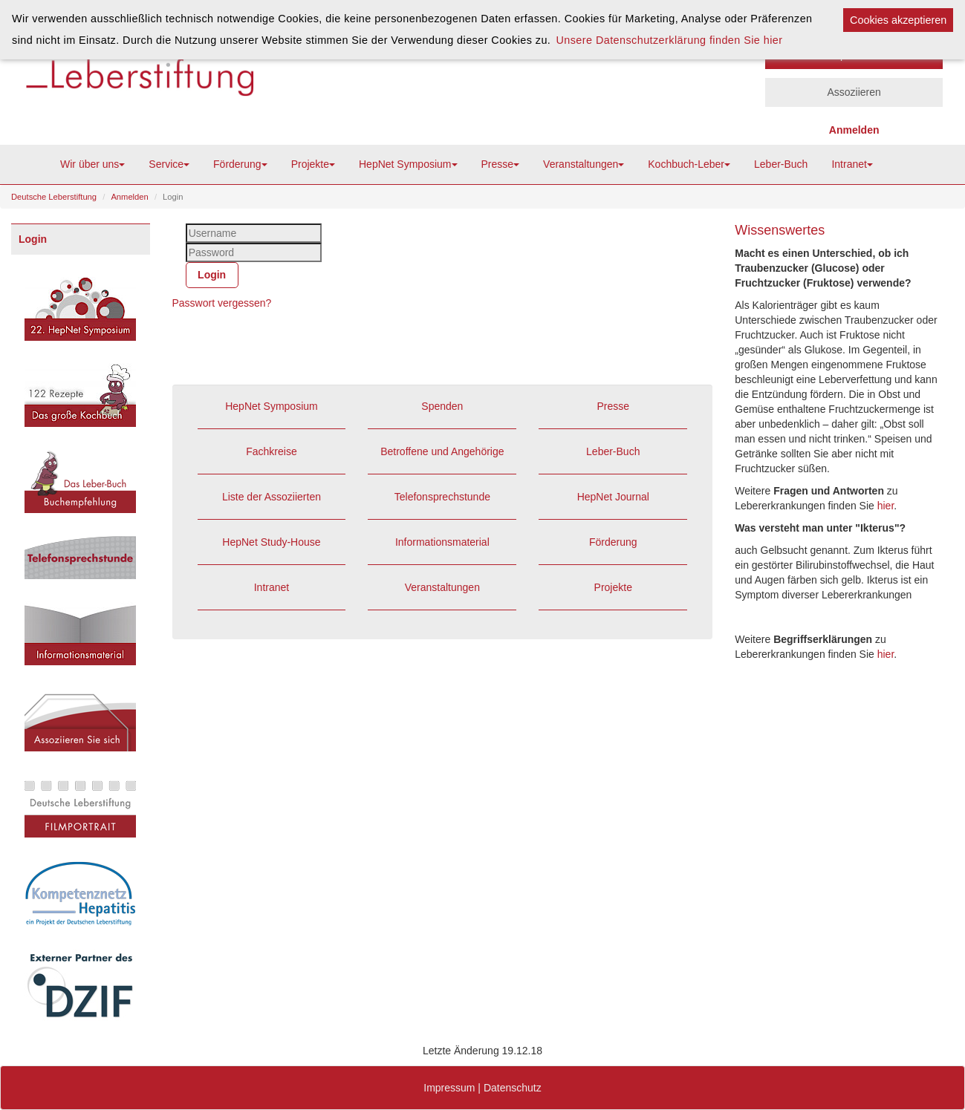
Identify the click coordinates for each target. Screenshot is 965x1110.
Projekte (313, 164)
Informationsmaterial (442, 542)
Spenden (442, 406)
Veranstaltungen (583, 164)
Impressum (449, 1088)
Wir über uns (92, 164)
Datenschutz (513, 1088)
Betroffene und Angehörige (442, 451)
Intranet (851, 164)
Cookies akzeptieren (898, 20)
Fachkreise (271, 451)
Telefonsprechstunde (442, 497)
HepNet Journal (613, 497)
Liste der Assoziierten (271, 497)
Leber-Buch (781, 164)
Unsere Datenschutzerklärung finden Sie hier (669, 40)
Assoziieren (853, 92)
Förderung (240, 164)
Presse (500, 164)
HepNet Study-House (271, 542)
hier (885, 506)
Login (33, 239)
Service (169, 164)
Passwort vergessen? (222, 303)
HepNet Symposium (408, 164)
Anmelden (129, 196)
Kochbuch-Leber (689, 164)
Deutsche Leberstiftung (54, 196)
